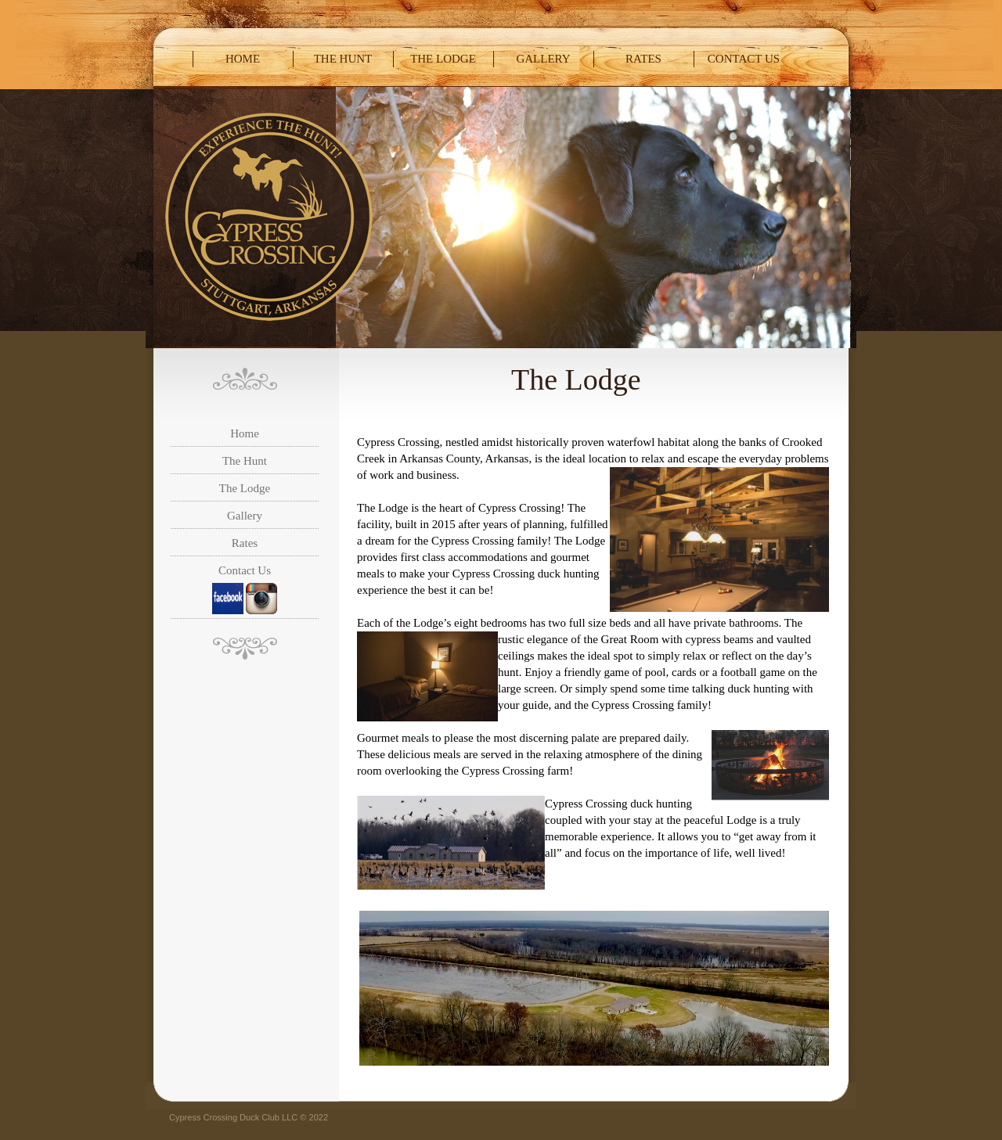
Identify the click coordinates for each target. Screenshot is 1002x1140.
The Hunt (343, 58)
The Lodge (443, 58)
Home (242, 58)
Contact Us (744, 58)
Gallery (543, 58)
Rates (643, 58)
